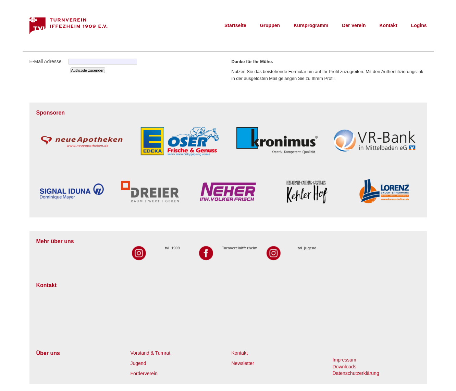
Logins (419, 25)
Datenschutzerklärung (356, 373)
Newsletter (243, 363)
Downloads (344, 366)
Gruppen (270, 25)
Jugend (138, 363)
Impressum (344, 360)
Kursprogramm (311, 25)
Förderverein (144, 373)
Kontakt (388, 25)
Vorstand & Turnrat (151, 353)
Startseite (235, 25)
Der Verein (354, 25)
